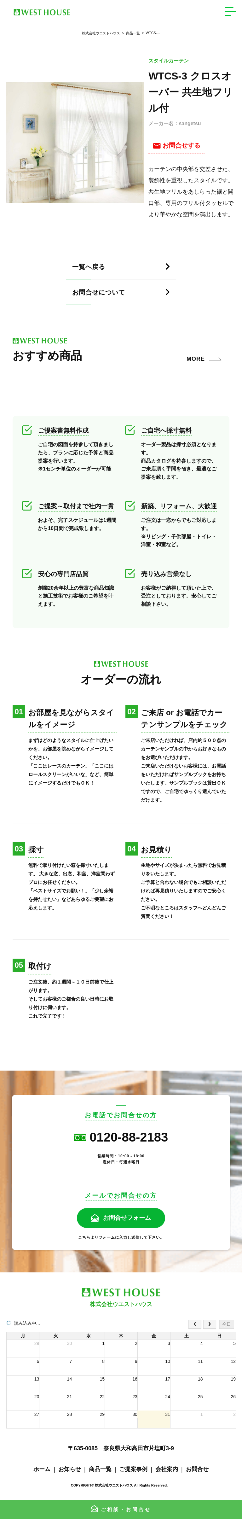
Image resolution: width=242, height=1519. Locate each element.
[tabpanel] (75, 143)
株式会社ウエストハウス (101, 33)
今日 (226, 1324)
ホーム (41, 1469)
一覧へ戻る (90, 267)
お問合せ (197, 1469)
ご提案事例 (133, 1469)
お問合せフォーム (127, 1217)
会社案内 (166, 1469)
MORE (196, 359)
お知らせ (69, 1469)
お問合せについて (102, 292)
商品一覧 (130, 33)
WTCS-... (150, 33)
